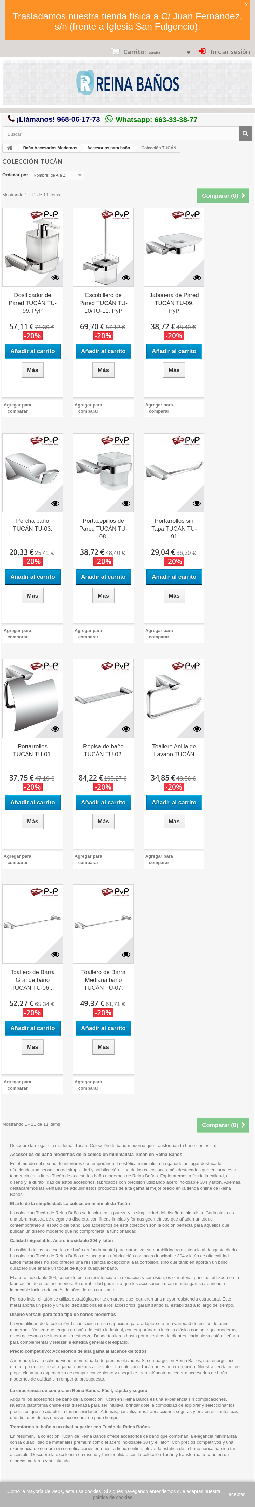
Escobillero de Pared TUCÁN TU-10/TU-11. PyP (103, 303)
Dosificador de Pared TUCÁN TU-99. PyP (33, 303)
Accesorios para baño (108, 148)
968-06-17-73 (78, 119)
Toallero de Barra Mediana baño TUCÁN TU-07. (103, 980)
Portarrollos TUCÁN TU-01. (32, 750)
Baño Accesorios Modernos (50, 148)
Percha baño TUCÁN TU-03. (32, 525)
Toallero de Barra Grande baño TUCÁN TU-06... (33, 980)
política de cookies (112, 1497)
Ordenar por (15, 174)
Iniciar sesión (229, 52)
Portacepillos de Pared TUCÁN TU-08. (103, 529)
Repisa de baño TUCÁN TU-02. (103, 750)
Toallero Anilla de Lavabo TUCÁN (174, 750)
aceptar (237, 1494)
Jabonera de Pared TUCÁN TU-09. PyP (174, 303)
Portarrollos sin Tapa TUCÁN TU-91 (174, 529)
